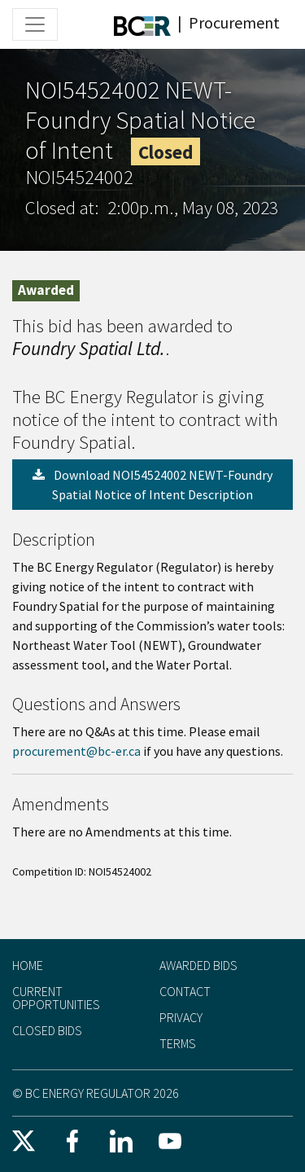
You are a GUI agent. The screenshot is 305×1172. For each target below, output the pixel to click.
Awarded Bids (198, 965)
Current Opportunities (56, 997)
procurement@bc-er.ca (76, 751)
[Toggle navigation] (35, 24)
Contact (185, 991)
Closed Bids (47, 1030)
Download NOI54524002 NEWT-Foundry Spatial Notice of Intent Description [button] (152, 485)
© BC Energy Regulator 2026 (95, 1093)
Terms (177, 1043)
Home (27, 965)
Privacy (181, 1017)
